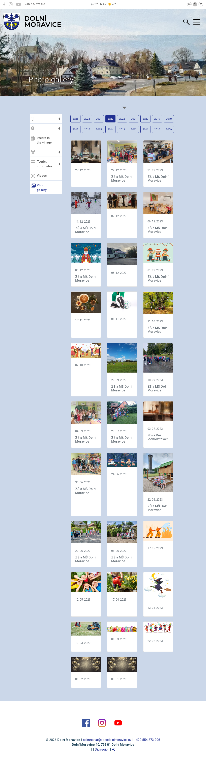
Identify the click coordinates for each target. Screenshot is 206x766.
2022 (122, 118)
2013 (122, 129)
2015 (99, 129)
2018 (169, 118)
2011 (145, 129)
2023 (110, 118)
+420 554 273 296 (147, 740)
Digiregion (102, 749)
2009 (169, 129)
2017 (75, 129)
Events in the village (41, 140)
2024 (99, 118)
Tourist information (42, 164)
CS (189, 4)
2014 (110, 129)
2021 (134, 118)
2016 (87, 129)
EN (195, 4)
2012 (134, 129)
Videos (39, 176)
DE (201, 4)
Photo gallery (38, 187)
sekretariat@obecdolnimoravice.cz (107, 740)
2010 (157, 129)
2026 (75, 118)
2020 (145, 118)
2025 (87, 118)
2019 (157, 118)
